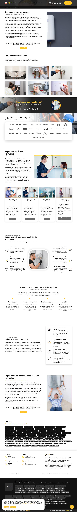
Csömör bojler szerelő (39, 428)
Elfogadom (7, 507)
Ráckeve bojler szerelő (58, 439)
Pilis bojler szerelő (18, 439)
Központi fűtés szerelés (59, 488)
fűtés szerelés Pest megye (60, 486)
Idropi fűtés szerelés (49, 488)
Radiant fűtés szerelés (40, 490)
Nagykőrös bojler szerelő (21, 437)
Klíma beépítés (60, 499)
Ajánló (43, 473)
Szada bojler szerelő (19, 441)
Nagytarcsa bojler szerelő (32, 437)
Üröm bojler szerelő (25, 445)
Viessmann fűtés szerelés (55, 492)
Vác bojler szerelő (34, 445)
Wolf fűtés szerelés (65, 492)
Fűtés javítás (68, 495)
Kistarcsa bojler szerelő (22, 435)
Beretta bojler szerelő (9, 426)
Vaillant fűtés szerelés (44, 492)
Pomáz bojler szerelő (48, 439)
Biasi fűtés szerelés (19, 486)
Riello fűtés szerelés (60, 490)
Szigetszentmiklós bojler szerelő (65, 441)
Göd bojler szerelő (9, 433)
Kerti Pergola (44, 499)
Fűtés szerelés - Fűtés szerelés (23, 481)
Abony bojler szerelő (18, 426)
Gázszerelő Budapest (61, 497)
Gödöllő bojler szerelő (18, 433)
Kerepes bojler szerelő (67, 433)
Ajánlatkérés (23, 47)
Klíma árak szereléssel (52, 499)
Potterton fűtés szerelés (19, 490)
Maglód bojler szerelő (31, 435)
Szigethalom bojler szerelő (53, 441)
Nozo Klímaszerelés (46, 501)
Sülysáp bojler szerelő (10, 441)
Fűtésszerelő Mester (19, 497)
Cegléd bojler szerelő (30, 428)
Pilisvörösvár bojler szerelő (38, 439)
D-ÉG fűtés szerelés (40, 486)
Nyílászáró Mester (54, 501)
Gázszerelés (42, 495)
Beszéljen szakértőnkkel (57, 2)
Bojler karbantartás (30, 218)
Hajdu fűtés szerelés (19, 488)
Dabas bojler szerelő (48, 428)
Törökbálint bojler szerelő (60, 443)
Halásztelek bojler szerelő (46, 433)
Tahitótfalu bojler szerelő (10, 443)
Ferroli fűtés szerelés (50, 486)
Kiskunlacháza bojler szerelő (11, 435)
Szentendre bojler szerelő (41, 441)
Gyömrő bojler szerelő (36, 433)
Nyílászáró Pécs (62, 501)
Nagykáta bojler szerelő (52, 435)
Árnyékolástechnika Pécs (17, 495)
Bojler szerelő (34, 2)
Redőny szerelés (47, 503)
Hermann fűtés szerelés (29, 488)
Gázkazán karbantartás (36, 497)
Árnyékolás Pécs (8, 495)
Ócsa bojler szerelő (42, 437)
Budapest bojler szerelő (20, 428)
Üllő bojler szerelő (17, 445)
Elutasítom (13, 507)
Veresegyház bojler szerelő (53, 445)
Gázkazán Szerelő (53, 497)
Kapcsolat (40, 2)
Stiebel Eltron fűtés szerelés (33, 492)
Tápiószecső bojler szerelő (31, 443)
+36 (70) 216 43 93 (56, 3)
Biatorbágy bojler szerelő (39, 426)
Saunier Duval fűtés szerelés (20, 492)
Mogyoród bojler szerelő (41, 435)
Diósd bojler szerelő (57, 428)
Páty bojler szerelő (61, 437)
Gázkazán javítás (27, 497)
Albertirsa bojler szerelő (28, 426)
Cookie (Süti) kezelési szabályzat (53, 473)
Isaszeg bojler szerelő (57, 433)
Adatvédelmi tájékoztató (66, 473)
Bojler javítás (12, 218)
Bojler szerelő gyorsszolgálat (64, 218)
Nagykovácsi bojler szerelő (10, 437)
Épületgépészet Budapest (59, 495)
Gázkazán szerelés (45, 497)
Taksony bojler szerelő (20, 443)
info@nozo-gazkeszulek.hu (13, 461)
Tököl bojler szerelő (50, 443)
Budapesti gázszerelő (34, 495)
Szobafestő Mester (62, 503)
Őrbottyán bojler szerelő (52, 437)
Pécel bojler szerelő (9, 439)
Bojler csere (47, 218)
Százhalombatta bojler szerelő (29, 441)
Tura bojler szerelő (9, 445)
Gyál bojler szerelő (27, 433)
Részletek (28, 510)
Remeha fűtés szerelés (50, 490)
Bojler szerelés (27, 2)
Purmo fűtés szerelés (30, 490)
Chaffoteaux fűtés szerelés (29, 486)
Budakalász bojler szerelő (49, 426)
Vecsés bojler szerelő (43, 445)
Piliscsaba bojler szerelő (27, 439)
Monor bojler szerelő (61, 435)
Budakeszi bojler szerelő (60, 426)
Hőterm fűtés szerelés (39, 488)
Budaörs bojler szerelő (10, 428)
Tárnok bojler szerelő (41, 443)
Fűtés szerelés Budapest (10, 497)
